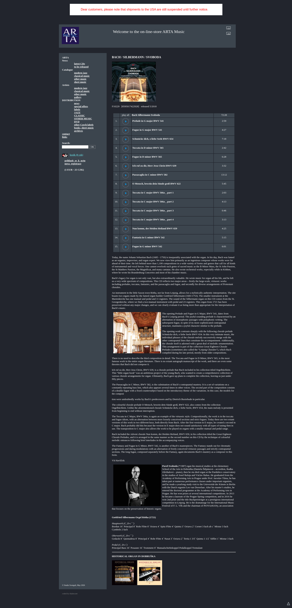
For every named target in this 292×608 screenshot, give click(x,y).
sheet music (80, 82)
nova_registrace (73, 163)
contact (66, 133)
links (64, 136)
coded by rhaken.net (70, 594)
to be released (81, 66)
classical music (82, 75)
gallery (77, 97)
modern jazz (80, 72)
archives (78, 130)
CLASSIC (79, 115)
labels (77, 109)
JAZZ (77, 112)
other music (80, 78)
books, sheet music (84, 127)
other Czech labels (84, 124)
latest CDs (79, 63)
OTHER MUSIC (83, 118)
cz (229, 28)
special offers (81, 106)
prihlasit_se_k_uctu (75, 160)
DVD (77, 121)
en (229, 33)
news (76, 103)
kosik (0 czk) (76, 154)
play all (125, 115)
